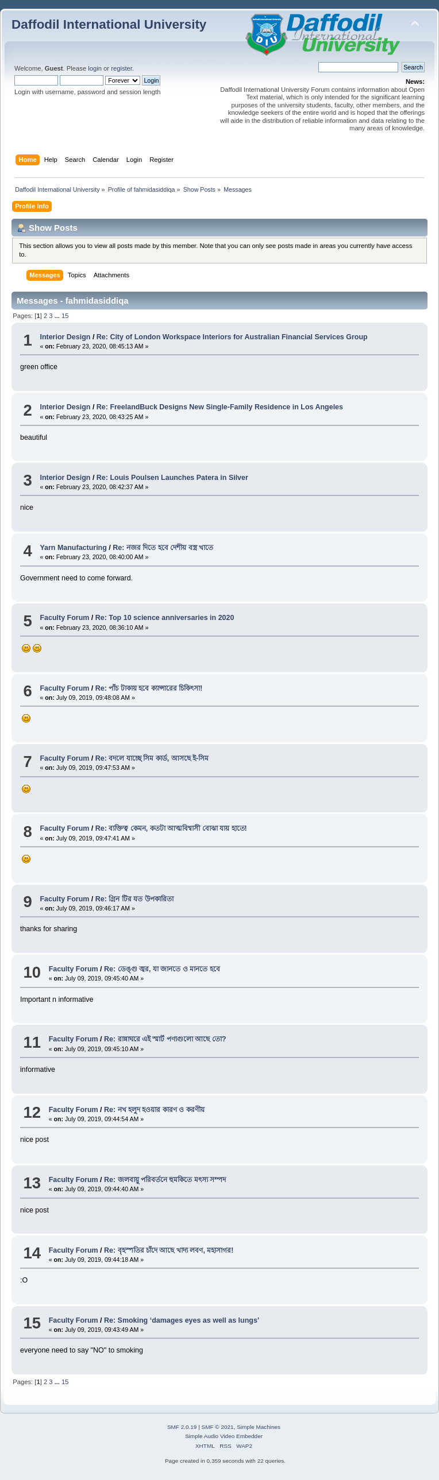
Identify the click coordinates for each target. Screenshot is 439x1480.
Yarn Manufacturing (73, 548)
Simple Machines (258, 1427)
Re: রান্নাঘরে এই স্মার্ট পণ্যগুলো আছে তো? (165, 1039)
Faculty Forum (64, 618)
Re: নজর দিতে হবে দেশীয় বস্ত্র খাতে (163, 548)
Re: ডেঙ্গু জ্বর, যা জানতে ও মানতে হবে (162, 969)
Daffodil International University (108, 24)
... (58, 315)
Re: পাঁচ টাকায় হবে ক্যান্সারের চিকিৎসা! (149, 688)
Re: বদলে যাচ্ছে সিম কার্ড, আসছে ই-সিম (152, 758)
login (95, 68)
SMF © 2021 (218, 1427)
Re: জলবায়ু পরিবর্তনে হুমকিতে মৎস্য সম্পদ (165, 1180)
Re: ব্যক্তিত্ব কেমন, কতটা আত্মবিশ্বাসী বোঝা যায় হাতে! (171, 828)
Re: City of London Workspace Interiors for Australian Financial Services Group (232, 337)
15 (64, 315)
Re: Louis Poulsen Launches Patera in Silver (172, 478)
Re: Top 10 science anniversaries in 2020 (164, 618)
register (121, 68)
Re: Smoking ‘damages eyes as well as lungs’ (181, 1320)
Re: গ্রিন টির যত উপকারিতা (134, 899)
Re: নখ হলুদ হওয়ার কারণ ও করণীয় (154, 1110)
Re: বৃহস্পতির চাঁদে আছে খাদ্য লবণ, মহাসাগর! (169, 1250)
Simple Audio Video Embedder (224, 1436)
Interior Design (65, 337)
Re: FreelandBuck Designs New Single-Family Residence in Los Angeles (220, 407)
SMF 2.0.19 (182, 1427)
